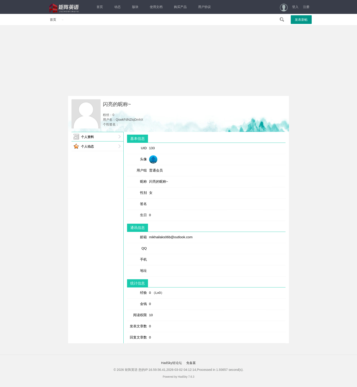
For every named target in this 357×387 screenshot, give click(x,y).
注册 (306, 7)
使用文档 (156, 7)
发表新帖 (301, 19)
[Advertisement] (178, 60)
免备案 (191, 363)
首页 (100, 7)
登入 (295, 7)
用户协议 (204, 7)
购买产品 (180, 7)
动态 (117, 7)
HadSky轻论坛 (171, 363)
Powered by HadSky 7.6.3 (178, 376)
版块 (135, 7)
